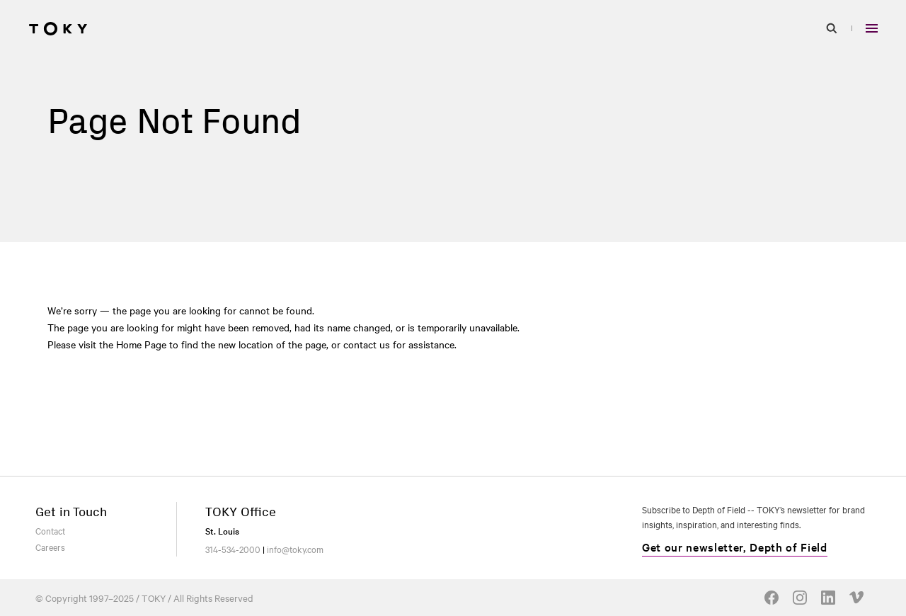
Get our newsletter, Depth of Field (734, 546)
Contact (50, 530)
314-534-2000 (232, 548)
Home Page (141, 344)
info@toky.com (295, 548)
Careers (50, 546)
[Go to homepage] (58, 28)
